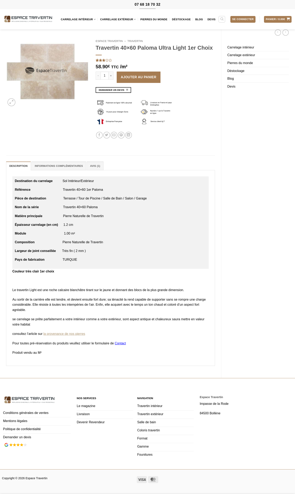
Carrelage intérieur (78, 19)
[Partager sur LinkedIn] (128, 135)
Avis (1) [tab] (95, 165)
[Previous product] (285, 32)
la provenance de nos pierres (64, 333)
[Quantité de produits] (104, 76)
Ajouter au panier (138, 77)
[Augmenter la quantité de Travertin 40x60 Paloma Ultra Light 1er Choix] (111, 76)
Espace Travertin (109, 41)
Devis (211, 19)
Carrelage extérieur (118, 19)
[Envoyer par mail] (114, 135)
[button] (242, 19)
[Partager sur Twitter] (106, 135)
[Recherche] (222, 19)
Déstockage (181, 19)
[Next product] (278, 32)
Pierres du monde (154, 19)
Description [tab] (18, 165)
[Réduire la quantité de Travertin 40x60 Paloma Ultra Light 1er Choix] (98, 76)
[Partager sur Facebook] (99, 135)
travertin (135, 41)
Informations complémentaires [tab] (59, 165)
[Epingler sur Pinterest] (121, 135)
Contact (120, 343)
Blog (199, 19)
